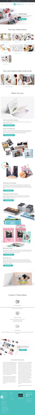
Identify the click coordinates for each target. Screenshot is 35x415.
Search (11, 4)
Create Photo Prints (8, 190)
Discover (6, 4)
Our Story (11, 394)
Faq (10, 396)
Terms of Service (12, 399)
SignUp (22, 4)
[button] (1, 81)
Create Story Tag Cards (9, 135)
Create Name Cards (8, 200)
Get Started (22, 19)
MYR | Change (31, 4)
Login (26, 4)
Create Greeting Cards (9, 125)
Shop (2, 4)
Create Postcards (8, 265)
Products (11, 395)
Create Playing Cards (8, 254)
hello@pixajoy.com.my (4, 405)
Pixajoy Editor (21, 398)
